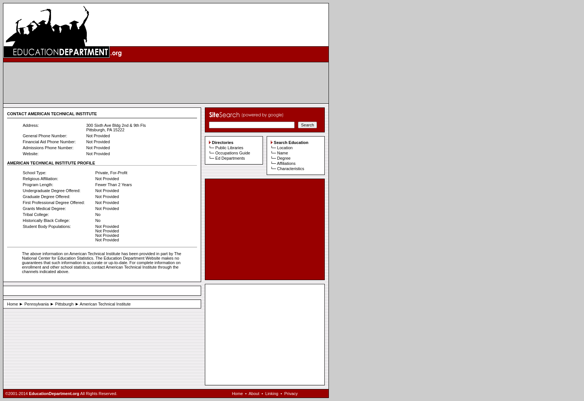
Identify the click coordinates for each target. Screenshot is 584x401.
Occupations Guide (232, 153)
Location (285, 147)
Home (12, 304)
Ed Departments (230, 158)
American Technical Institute (105, 304)
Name (282, 153)
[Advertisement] (166, 83)
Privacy (291, 393)
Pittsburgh (64, 304)
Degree (284, 158)
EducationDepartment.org (54, 393)
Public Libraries (229, 147)
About (253, 393)
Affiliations (286, 163)
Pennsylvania (36, 304)
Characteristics (290, 168)
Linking (271, 393)
